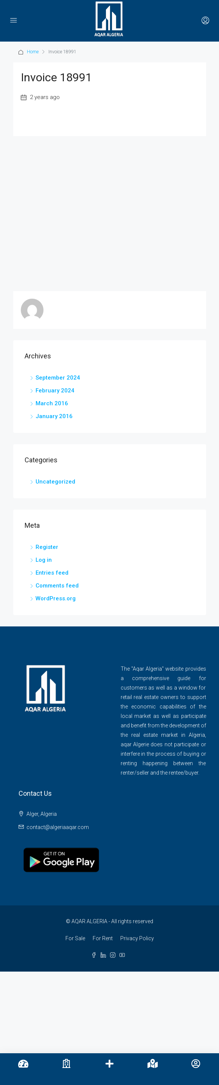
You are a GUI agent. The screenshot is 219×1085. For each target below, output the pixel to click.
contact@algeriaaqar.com (57, 827)
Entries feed (52, 572)
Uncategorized (55, 481)
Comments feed (57, 585)
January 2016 (54, 416)
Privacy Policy (137, 938)
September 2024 (58, 377)
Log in (44, 559)
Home (33, 51)
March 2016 (52, 403)
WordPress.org (56, 598)
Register (47, 547)
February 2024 (55, 390)
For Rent (103, 938)
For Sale (75, 938)
